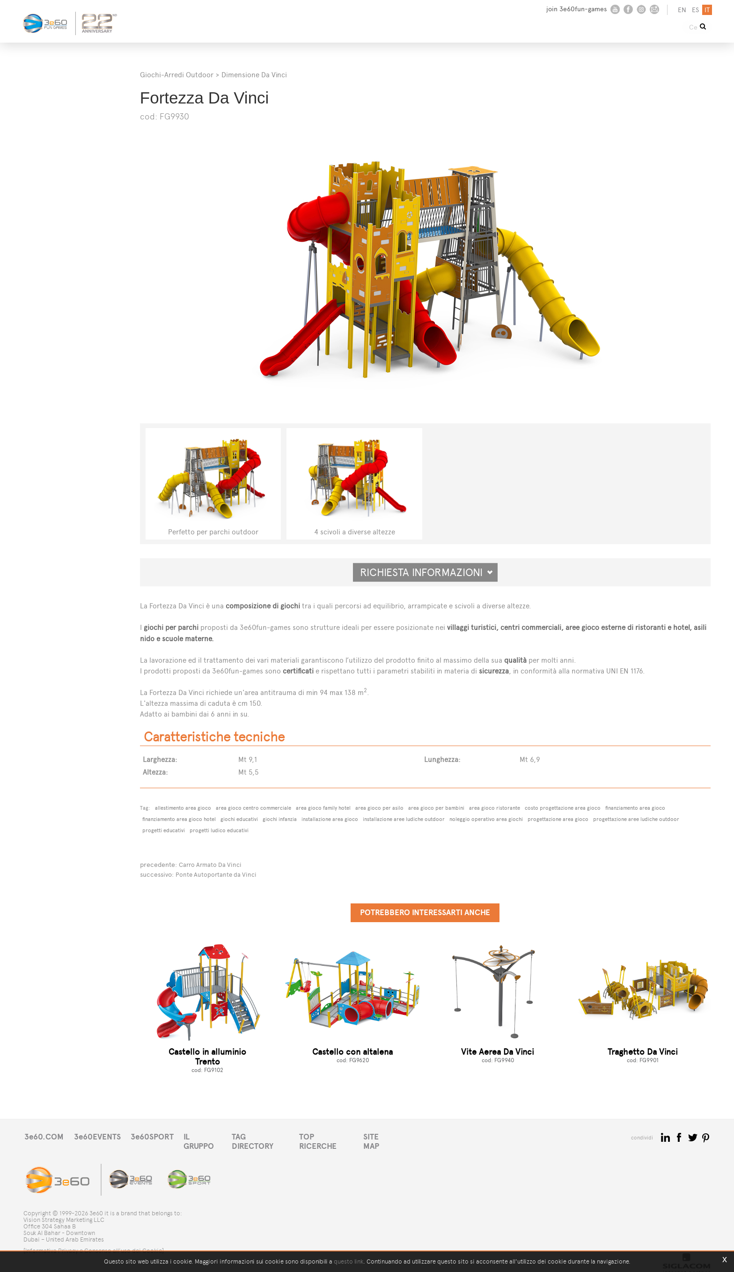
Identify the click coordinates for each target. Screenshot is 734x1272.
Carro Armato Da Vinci (212, 864)
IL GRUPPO (216, 1136)
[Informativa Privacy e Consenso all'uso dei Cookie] (93, 1242)
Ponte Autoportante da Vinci (218, 874)
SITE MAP (406, 1136)
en (680, 10)
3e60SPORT (161, 1136)
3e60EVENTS (102, 1136)
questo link (348, 1261)
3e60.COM (45, 1136)
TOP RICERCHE (348, 1136)
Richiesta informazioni (426, 572)
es (693, 10)
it (705, 10)
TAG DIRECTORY (278, 1136)
